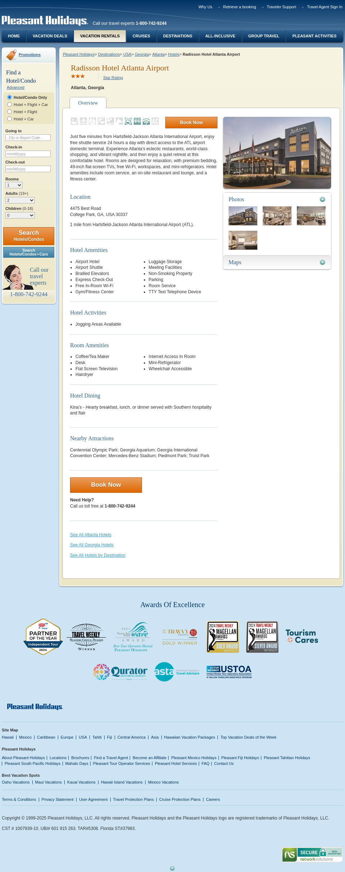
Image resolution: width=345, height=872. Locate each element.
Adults (16, 193)
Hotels (173, 54)
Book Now (191, 122)
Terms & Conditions (19, 799)
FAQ (206, 763)
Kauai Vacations (81, 782)
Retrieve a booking (239, 7)
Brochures (80, 758)
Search (29, 235)
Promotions (30, 54)
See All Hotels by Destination (97, 555)
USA (127, 54)
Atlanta (158, 54)
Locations (58, 758)
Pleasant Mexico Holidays (193, 758)
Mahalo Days (76, 763)
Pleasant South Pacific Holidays (33, 763)
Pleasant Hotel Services (176, 763)
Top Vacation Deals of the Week (248, 737)
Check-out (15, 162)
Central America (132, 737)
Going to (13, 131)
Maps (235, 262)
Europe (67, 737)
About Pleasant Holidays (23, 758)
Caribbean (46, 737)
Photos (236, 199)
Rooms (12, 179)
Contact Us (224, 763)
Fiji (109, 737)
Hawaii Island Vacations (122, 782)
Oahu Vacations (16, 782)
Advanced (15, 87)
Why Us (205, 7)
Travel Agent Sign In (324, 7)
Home (14, 36)
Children (19, 208)
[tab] (277, 199)
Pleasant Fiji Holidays (240, 758)
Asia (154, 737)
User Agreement (93, 799)
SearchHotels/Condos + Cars (29, 252)
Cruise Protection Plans (180, 799)
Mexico (25, 737)
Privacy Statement (58, 799)
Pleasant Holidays (79, 54)
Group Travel (263, 36)
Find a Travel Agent (111, 758)
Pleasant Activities (314, 36)
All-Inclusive (220, 36)
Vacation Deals (50, 36)
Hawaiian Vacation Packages (189, 737)
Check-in (13, 147)
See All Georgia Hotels (92, 544)
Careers (213, 799)
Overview (88, 103)
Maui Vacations (48, 782)
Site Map (10, 730)
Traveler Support (281, 7)
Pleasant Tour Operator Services (121, 763)
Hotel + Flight (25, 112)
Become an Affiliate (149, 758)
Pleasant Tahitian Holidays (287, 758)
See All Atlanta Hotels (90, 534)
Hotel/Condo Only (30, 97)
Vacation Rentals (100, 36)
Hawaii (8, 737)
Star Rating (113, 77)
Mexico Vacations (163, 782)
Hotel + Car (24, 119)
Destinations (177, 36)
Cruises (141, 36)
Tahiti (97, 737)
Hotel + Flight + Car (31, 104)
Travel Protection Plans (133, 799)
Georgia (142, 54)
